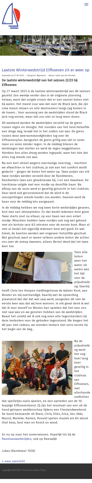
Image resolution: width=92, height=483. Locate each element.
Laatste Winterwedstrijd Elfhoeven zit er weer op (45, 70)
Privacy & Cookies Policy (34, 470)
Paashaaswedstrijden (17, 439)
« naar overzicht (13, 461)
